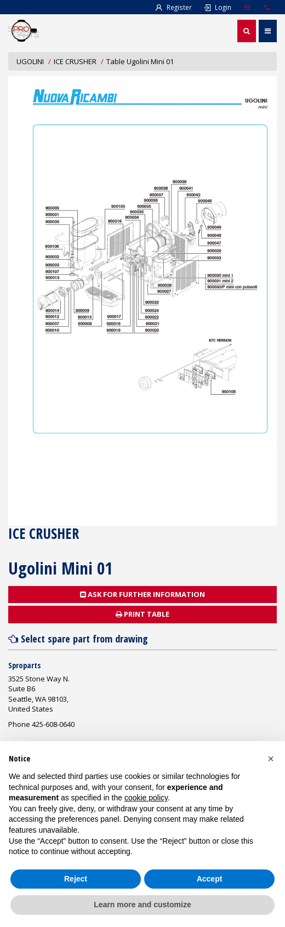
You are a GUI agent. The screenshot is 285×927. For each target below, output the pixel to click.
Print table (142, 614)
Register (173, 7)
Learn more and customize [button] (142, 904)
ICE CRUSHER (75, 61)
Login (217, 7)
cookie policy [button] (146, 797)
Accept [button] (210, 878)
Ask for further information (142, 594)
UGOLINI (30, 61)
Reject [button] (75, 878)
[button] (271, 758)
